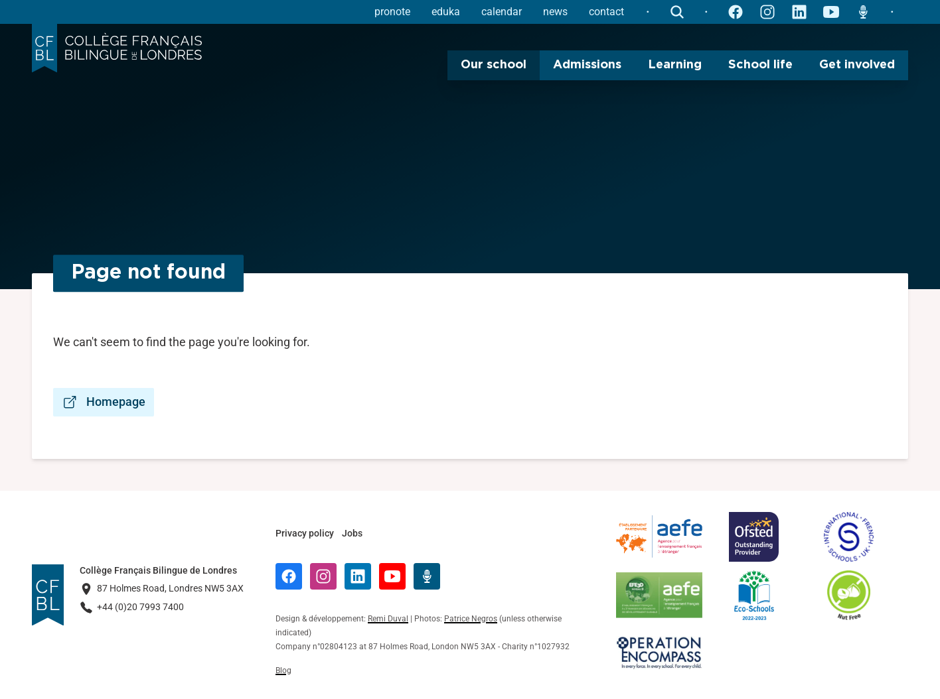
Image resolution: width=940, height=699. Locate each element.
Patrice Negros (470, 618)
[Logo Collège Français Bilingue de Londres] (117, 48)
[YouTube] (392, 576)
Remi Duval (388, 618)
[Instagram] (323, 576)
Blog (283, 670)
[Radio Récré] (427, 576)
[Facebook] (288, 576)
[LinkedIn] (358, 576)
